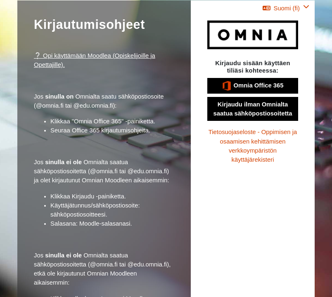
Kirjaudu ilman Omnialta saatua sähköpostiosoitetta (252, 109)
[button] (286, 8)
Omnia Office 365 (252, 86)
